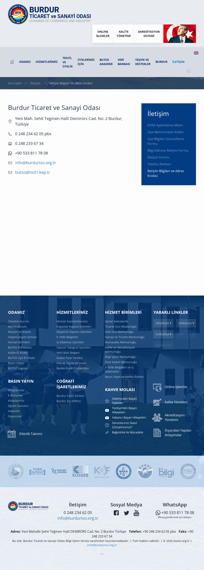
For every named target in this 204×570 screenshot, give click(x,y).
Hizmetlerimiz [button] (47, 62)
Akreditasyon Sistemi (149, 34)
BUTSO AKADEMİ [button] (106, 62)
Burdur (161, 62)
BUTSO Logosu (18, 368)
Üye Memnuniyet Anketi (165, 132)
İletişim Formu (158, 157)
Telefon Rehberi (159, 164)
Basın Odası (16, 363)
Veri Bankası (124, 62)
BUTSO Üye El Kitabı (21, 358)
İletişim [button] (178, 62)
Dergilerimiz (16, 390)
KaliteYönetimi (124, 34)
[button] (188, 71)
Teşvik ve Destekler (142, 62)
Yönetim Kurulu (18, 321)
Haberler (14, 411)
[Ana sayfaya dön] (51, 14)
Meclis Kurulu (17, 326)
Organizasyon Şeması (22, 337)
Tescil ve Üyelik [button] (68, 62)
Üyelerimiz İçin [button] (86, 62)
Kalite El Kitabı (18, 353)
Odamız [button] (25, 62)
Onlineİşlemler (102, 34)
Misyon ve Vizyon (19, 332)
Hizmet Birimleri (19, 342)
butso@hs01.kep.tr (32, 172)
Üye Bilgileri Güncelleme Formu (165, 141)
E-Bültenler (15, 395)
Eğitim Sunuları (18, 406)
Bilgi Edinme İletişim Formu (168, 150)
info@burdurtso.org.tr (35, 162)
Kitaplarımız (16, 400)
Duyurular (15, 416)
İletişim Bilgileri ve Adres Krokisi (165, 173)
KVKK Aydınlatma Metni (165, 125)
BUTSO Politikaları (20, 347)
